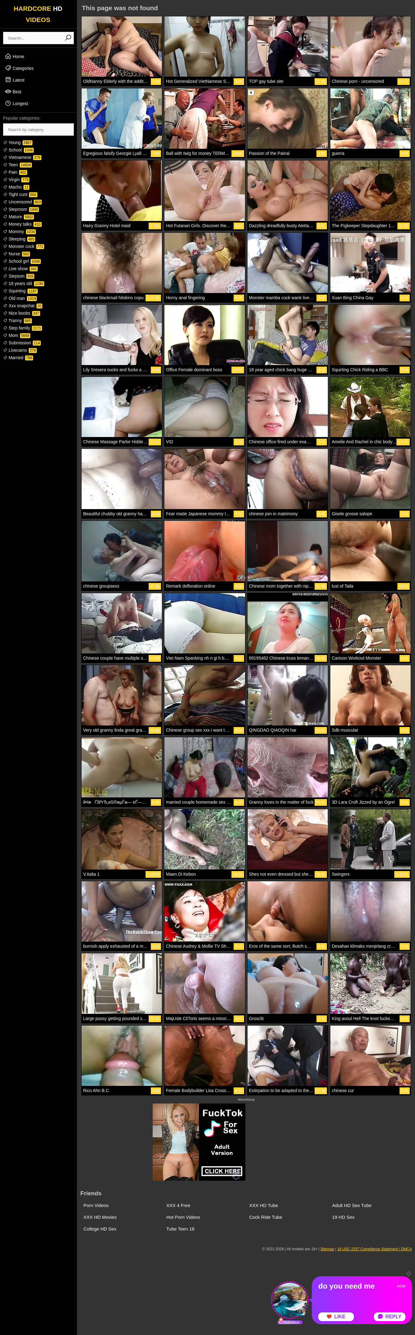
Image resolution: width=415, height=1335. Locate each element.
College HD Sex (99, 1228)
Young (17, 142)
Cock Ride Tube (265, 1217)
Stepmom (21, 209)
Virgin (16, 179)
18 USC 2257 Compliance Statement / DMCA (374, 1249)
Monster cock (23, 246)
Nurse (16, 253)
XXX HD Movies (100, 1217)
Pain (15, 172)
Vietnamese (22, 157)
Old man (20, 298)
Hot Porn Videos (183, 1217)
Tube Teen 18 (180, 1228)
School (18, 149)
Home (14, 56)
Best (13, 91)
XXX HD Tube (263, 1205)
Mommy (19, 231)
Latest (14, 79)
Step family (22, 327)
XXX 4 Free (178, 1205)
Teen (17, 164)
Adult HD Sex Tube (352, 1205)
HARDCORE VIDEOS (38, 14)
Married (18, 357)
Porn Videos (95, 1205)
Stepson (18, 276)
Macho (16, 187)
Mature (18, 216)
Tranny (17, 320)
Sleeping (19, 238)
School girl (22, 261)
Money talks (22, 224)
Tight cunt (20, 194)
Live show (20, 268)
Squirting (20, 290)
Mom (16, 335)
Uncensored (22, 201)
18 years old (23, 283)
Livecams (20, 350)
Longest (16, 103)
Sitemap (327, 1249)
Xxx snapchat (22, 305)
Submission (22, 342)
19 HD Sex (343, 1217)
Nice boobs (21, 313)
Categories (19, 68)
